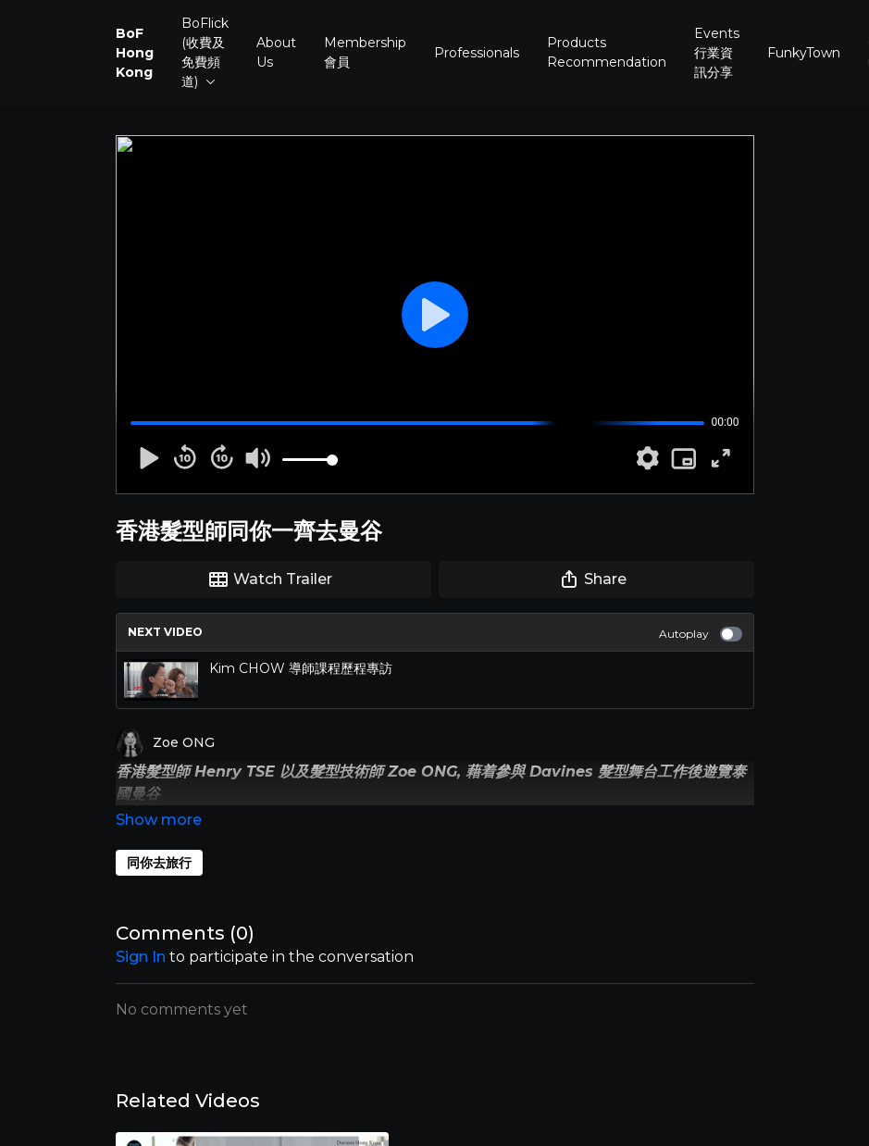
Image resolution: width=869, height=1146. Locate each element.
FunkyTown (803, 52)
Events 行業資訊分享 (716, 53)
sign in (141, 931)
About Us (276, 52)
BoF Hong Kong (135, 53)
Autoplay (700, 634)
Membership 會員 (365, 52)
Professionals (476, 52)
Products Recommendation (606, 52)
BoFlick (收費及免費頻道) (205, 52)
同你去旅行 (159, 836)
